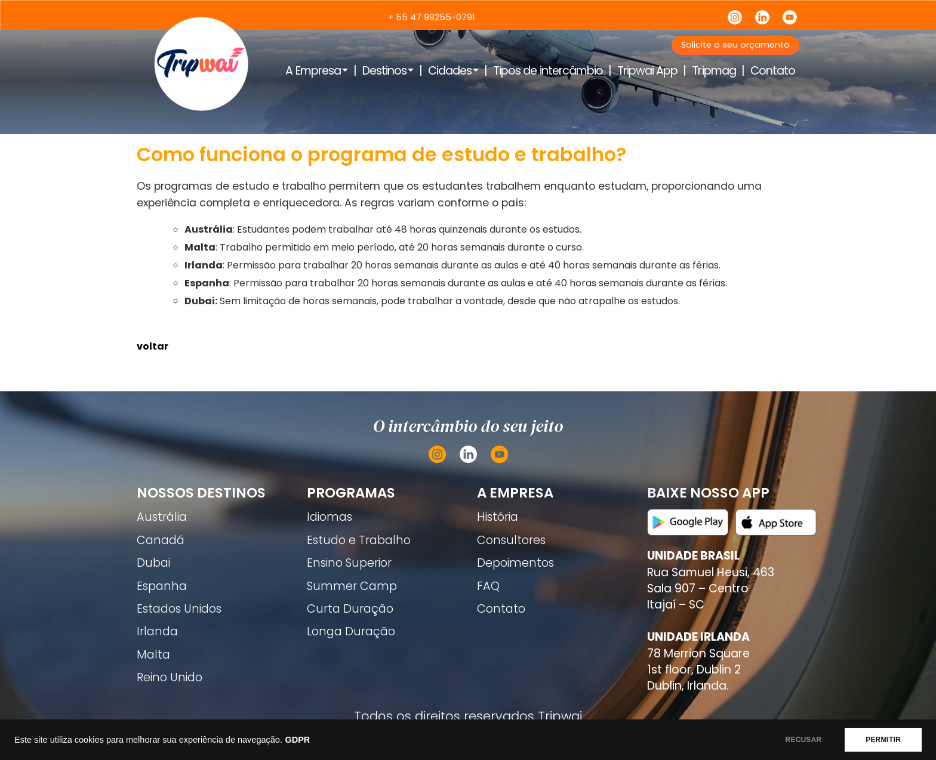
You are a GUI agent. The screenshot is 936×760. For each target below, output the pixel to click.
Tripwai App (647, 71)
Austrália (162, 517)
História (497, 517)
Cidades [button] (450, 71)
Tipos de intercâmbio (548, 71)
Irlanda (157, 631)
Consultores (511, 540)
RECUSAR (804, 740)
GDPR (297, 739)
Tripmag (713, 71)
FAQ (488, 586)
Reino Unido (169, 677)
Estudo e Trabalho (359, 540)
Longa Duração (351, 631)
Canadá (160, 540)
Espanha (162, 586)
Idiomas (329, 517)
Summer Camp (352, 586)
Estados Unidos (179, 609)
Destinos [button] (384, 71)
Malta (153, 655)
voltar (152, 346)
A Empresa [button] (312, 71)
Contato (772, 71)
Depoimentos (515, 563)
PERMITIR (883, 740)
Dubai (153, 563)
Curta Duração (350, 609)
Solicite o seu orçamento (735, 45)
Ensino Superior (349, 563)
